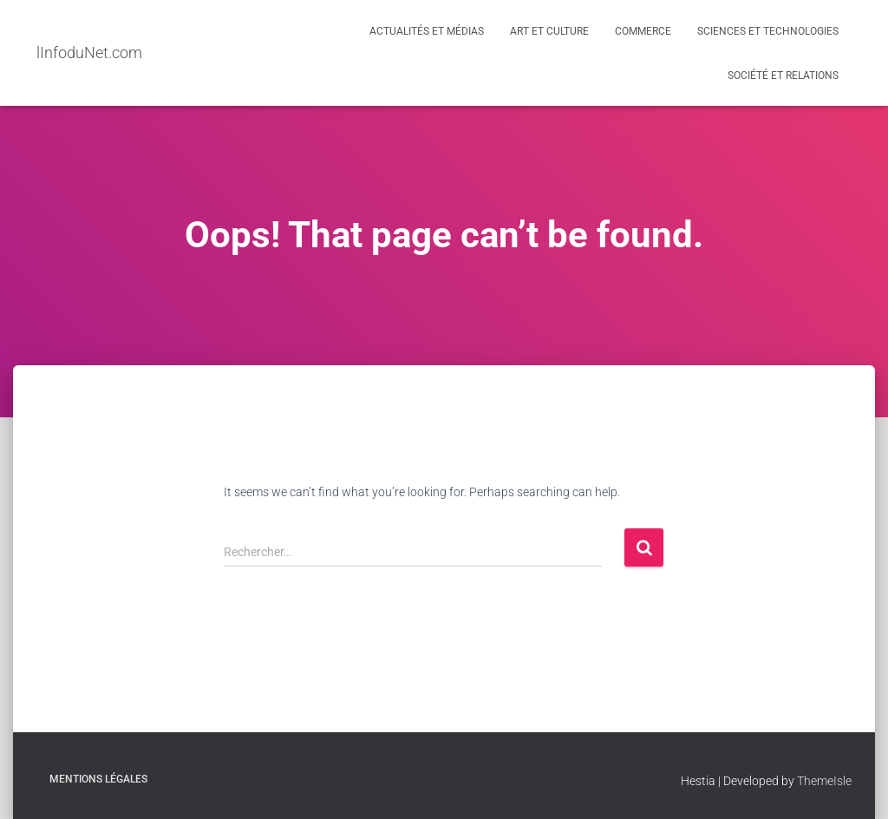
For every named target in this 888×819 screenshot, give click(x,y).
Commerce (643, 31)
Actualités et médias (426, 31)
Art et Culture (549, 31)
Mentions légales (98, 779)
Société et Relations (783, 75)
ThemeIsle (824, 781)
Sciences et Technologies (768, 31)
